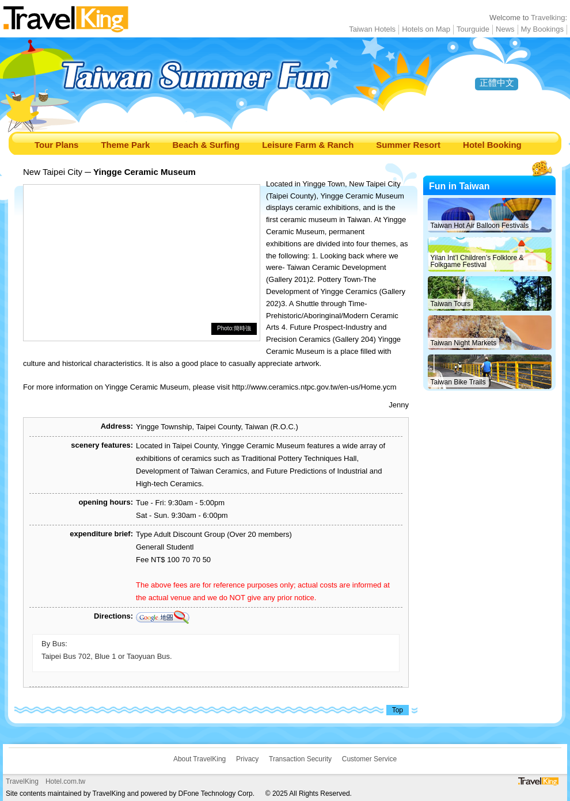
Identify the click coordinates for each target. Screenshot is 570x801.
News (505, 29)
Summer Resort (408, 145)
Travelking (548, 17)
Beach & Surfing (206, 145)
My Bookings (542, 29)
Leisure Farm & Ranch (308, 145)
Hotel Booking (492, 145)
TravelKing (22, 781)
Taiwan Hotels (372, 29)
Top (397, 710)
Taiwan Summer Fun (233, 84)
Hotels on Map (426, 29)
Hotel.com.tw (65, 781)
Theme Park (125, 145)
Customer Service (369, 759)
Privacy (247, 759)
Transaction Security (300, 759)
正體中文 (497, 82)
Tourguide (473, 29)
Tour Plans (56, 145)
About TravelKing (199, 759)
